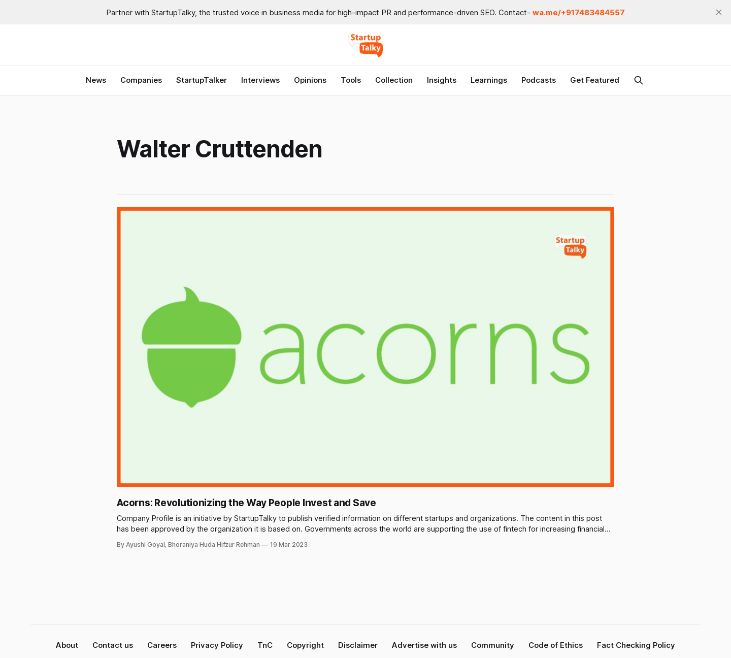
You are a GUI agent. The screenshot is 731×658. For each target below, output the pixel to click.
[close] (719, 12)
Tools (351, 80)
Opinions (310, 80)
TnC (265, 645)
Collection (394, 80)
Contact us (112, 645)
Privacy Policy (217, 645)
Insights (441, 80)
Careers (162, 645)
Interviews (260, 80)
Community (492, 645)
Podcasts (538, 80)
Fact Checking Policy (636, 645)
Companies (141, 80)
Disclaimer (358, 645)
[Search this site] (638, 80)
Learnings (489, 80)
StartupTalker (201, 80)
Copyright (305, 645)
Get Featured (594, 80)
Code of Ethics (555, 645)
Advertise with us (424, 645)
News (96, 80)
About (67, 645)
